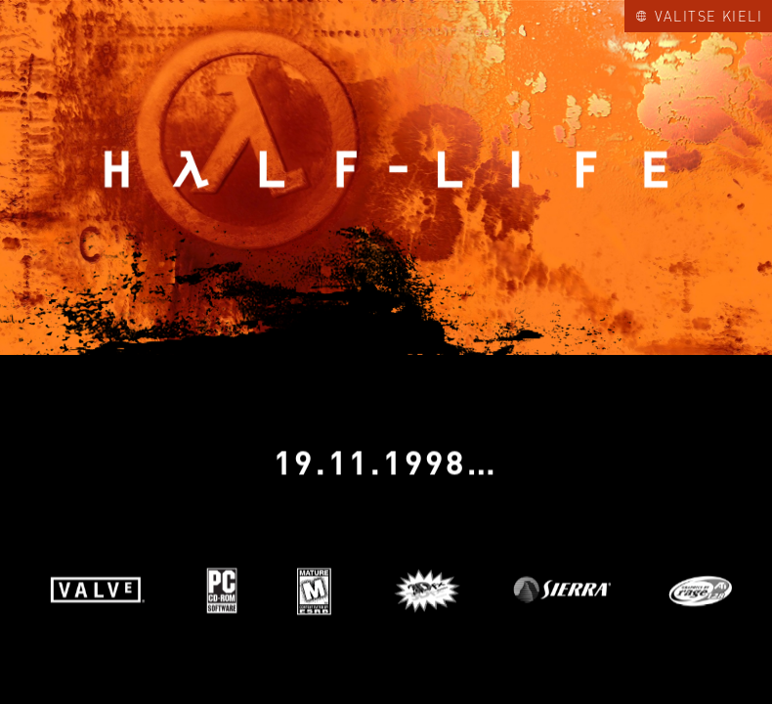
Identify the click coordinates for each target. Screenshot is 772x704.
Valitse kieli (699, 15)
